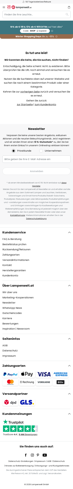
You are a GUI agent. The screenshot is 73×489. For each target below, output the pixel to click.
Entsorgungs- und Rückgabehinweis (52, 465)
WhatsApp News (12, 308)
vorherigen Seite (30, 91)
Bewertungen (10, 323)
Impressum (9, 356)
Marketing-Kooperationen (18, 297)
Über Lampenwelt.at (18, 285)
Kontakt (7, 265)
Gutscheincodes (12, 313)
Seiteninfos (11, 339)
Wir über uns (9, 292)
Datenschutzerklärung (36, 218)
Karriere (7, 318)
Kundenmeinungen (17, 414)
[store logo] (21, 7)
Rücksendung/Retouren (16, 249)
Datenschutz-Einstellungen (20, 461)
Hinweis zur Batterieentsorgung (19, 465)
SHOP (35, 31)
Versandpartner (15, 394)
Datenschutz (10, 350)
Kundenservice (14, 232)
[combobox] (36, 14)
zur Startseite (25, 104)
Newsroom (23, 328)
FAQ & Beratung (11, 239)
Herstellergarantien (14, 270)
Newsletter (9, 302)
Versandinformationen (15, 260)
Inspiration (8, 328)
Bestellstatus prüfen (14, 244)
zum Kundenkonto (45, 104)
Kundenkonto (10, 275)
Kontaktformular (17, 215)
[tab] (36, 254)
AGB (5, 345)
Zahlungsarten (11, 254)
